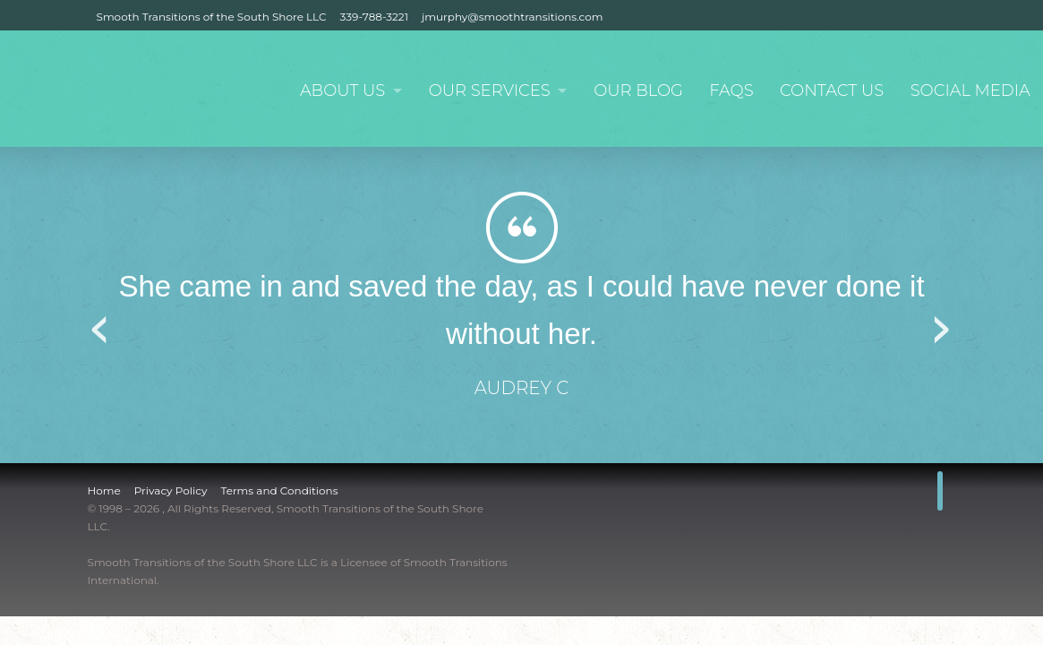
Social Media (970, 90)
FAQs (729, 90)
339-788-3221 (374, 16)
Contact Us (831, 90)
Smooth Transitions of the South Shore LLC (212, 16)
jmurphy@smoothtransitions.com (512, 16)
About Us (337, 90)
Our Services (486, 90)
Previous (101, 323)
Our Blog (636, 90)
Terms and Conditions (279, 490)
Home (104, 490)
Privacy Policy (171, 490)
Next (942, 323)
